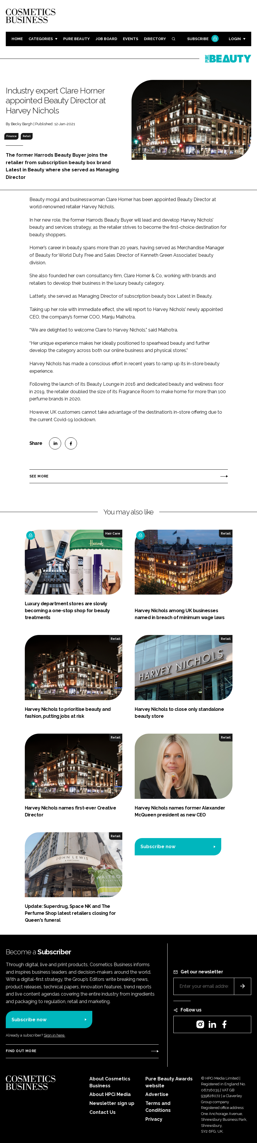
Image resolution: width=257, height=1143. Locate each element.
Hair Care (112, 533)
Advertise (156, 1094)
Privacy (153, 1119)
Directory (155, 39)
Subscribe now (157, 846)
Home (17, 39)
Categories (41, 39)
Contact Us (102, 1112)
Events (130, 39)
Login (235, 39)
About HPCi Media (110, 1094)
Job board (106, 39)
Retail (27, 136)
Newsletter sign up (111, 1103)
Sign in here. (54, 1035)
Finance (11, 136)
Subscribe (202, 39)
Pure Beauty (76, 39)
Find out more (21, 1051)
